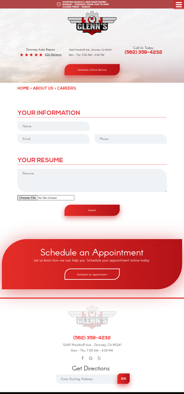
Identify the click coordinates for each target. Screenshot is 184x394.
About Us (43, 88)
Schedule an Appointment (92, 274)
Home (23, 88)
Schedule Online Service (92, 70)
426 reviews (53, 54)
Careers (66, 88)
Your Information (48, 113)
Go (123, 379)
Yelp (99, 358)
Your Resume (40, 160)
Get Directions (91, 369)
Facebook (82, 358)
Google (91, 358)
